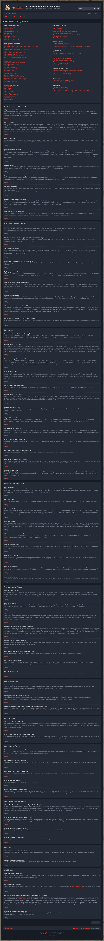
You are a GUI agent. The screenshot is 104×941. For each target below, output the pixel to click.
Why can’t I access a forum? (11, 72)
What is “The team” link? (59, 37)
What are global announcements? (12, 93)
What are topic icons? (9, 99)
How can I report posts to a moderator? (14, 76)
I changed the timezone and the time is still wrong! (16, 49)
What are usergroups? (58, 30)
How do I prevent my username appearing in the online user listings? (21, 46)
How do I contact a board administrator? (63, 91)
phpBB (74, 275)
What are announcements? (11, 94)
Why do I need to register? (10, 27)
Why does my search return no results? (62, 60)
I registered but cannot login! (11, 31)
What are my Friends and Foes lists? (62, 51)
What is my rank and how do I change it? (14, 55)
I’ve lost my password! (9, 36)
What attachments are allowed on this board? (64, 80)
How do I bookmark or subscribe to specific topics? (65, 71)
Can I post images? (9, 91)
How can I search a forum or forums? (62, 58)
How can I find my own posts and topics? (63, 64)
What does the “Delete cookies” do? (13, 39)
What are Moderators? (58, 28)
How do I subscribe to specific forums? (62, 73)
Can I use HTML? (8, 88)
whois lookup (22, 898)
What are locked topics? (10, 97)
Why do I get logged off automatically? (13, 37)
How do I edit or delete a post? (11, 64)
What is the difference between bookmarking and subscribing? (68, 70)
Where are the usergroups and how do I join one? (65, 31)
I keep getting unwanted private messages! (63, 44)
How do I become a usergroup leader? (62, 33)
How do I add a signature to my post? (13, 65)
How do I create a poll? (10, 67)
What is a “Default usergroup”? (60, 36)
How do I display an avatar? (11, 54)
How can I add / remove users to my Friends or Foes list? (67, 53)
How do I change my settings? (11, 44)
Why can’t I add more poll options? (12, 68)
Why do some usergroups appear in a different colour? (66, 34)
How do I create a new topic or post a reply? (15, 62)
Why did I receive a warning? (11, 75)
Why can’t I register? (9, 30)
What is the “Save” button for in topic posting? (15, 78)
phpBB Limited (49, 875)
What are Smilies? (8, 89)
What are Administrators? (59, 27)
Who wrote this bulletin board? (60, 87)
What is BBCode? (8, 86)
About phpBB (24, 877)
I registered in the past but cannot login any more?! (16, 34)
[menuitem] (14, 14)
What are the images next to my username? (15, 52)
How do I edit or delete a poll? (11, 70)
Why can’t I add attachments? (11, 73)
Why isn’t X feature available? (60, 88)
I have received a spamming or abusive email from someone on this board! (71, 46)
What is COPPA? (8, 28)
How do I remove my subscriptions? (62, 74)
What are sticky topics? (10, 96)
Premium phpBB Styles (58, 934)
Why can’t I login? (8, 33)
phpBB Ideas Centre (77, 886)
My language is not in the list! (11, 51)
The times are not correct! (10, 47)
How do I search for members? (60, 63)
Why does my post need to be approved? (14, 79)
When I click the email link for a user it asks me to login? (18, 57)
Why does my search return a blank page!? (63, 61)
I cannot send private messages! (61, 43)
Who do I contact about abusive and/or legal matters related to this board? (71, 90)
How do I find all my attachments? (61, 81)
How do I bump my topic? (10, 81)
